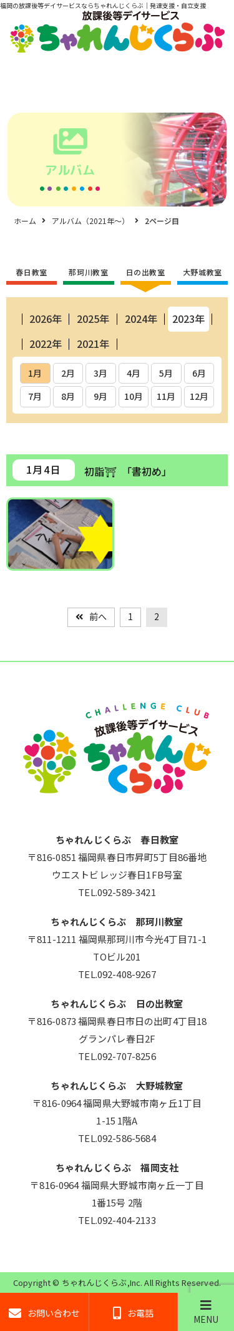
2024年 (141, 318)
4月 (133, 373)
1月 (35, 373)
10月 (133, 396)
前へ (98, 616)
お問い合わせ (44, 1313)
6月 (199, 373)
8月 (68, 396)
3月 (100, 373)
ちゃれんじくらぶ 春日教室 (117, 839)
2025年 (93, 318)
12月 (199, 396)
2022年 (45, 343)
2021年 (93, 343)
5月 (166, 373)
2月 (68, 373)
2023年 (188, 318)
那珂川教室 (88, 272)
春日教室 (31, 272)
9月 (100, 396)
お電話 (133, 1313)
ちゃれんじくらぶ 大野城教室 (117, 1085)
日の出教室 (145, 272)
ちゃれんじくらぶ (94, 1282)
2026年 (45, 318)
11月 (166, 396)
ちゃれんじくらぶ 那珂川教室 (117, 921)
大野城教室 (202, 272)
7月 (35, 396)
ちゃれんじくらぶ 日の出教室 (117, 1003)
